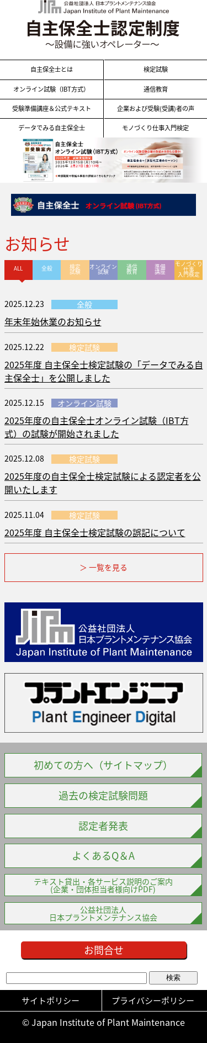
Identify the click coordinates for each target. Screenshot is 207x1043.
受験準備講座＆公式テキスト (51, 109)
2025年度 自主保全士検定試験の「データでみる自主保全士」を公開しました (103, 371)
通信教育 (156, 89)
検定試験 (156, 69)
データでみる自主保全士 (51, 128)
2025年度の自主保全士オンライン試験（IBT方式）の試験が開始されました (96, 427)
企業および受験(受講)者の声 (155, 109)
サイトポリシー (50, 1000)
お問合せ (104, 950)
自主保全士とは (51, 69)
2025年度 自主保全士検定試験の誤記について (94, 532)
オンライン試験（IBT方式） (51, 89)
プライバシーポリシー (153, 1000)
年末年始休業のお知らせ (53, 321)
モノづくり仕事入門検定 (155, 128)
